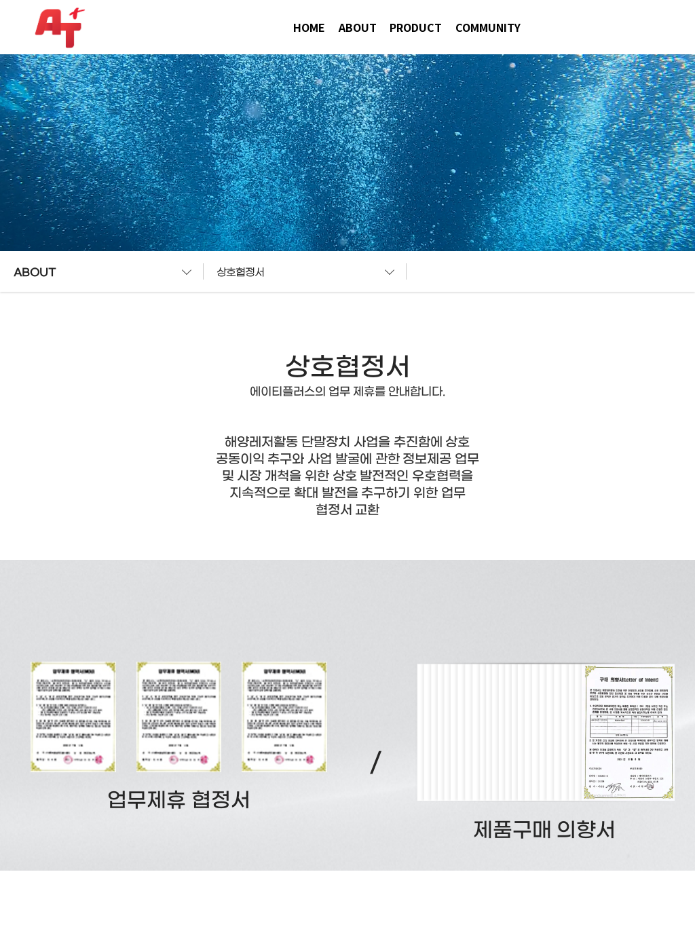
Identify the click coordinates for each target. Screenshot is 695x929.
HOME (309, 27)
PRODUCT (416, 27)
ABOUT (358, 27)
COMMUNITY (488, 27)
